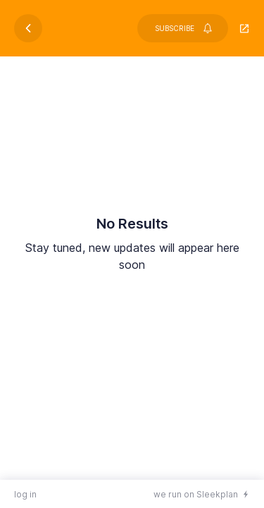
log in (25, 494)
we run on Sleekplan (195, 494)
